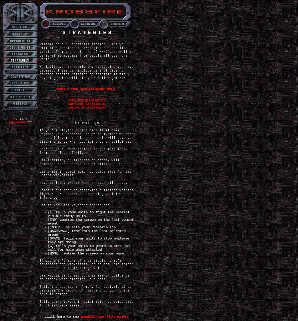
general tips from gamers (105, 317)
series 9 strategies (87, 108)
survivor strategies (87, 104)
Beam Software (17, 122)
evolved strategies (87, 100)
